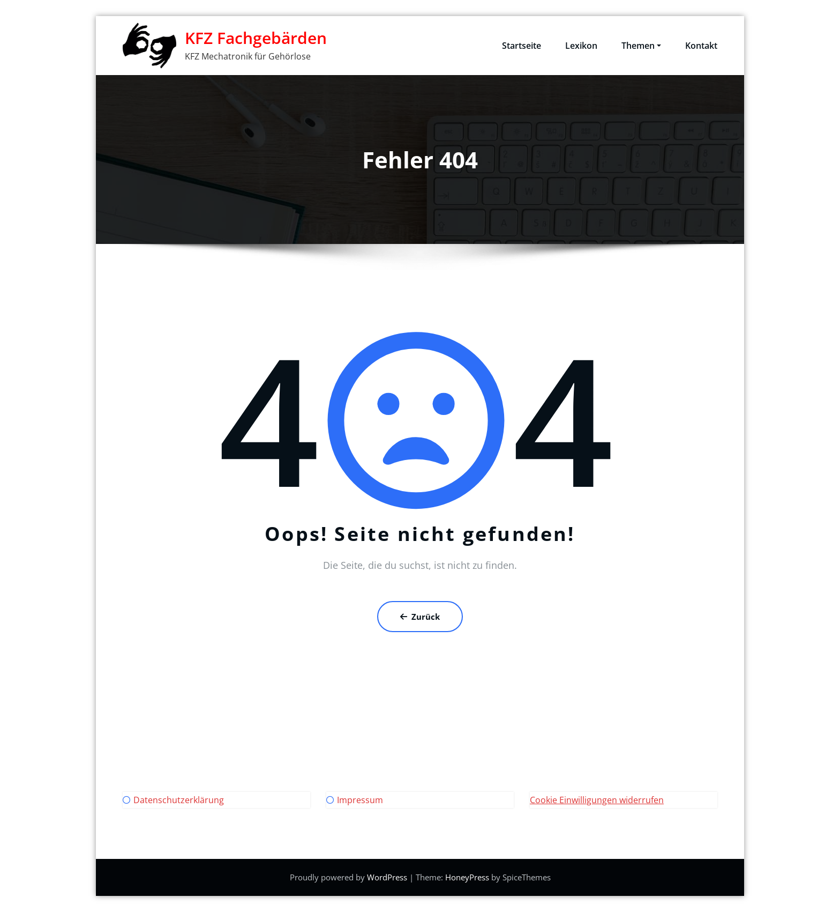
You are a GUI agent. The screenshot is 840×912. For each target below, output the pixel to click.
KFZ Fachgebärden (256, 38)
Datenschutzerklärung (178, 800)
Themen (641, 45)
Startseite (521, 45)
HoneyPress (467, 877)
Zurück (420, 616)
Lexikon (581, 45)
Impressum (360, 800)
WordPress (387, 877)
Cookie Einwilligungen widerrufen (597, 800)
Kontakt (701, 45)
